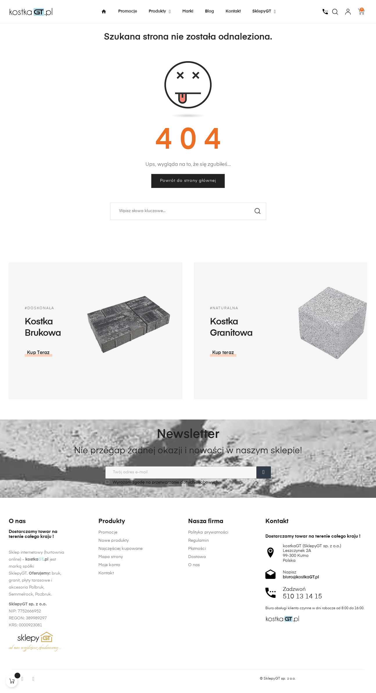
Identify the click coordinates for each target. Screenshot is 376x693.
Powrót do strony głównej (188, 181)
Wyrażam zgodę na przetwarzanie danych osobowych (161, 482)
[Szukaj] (188, 211)
